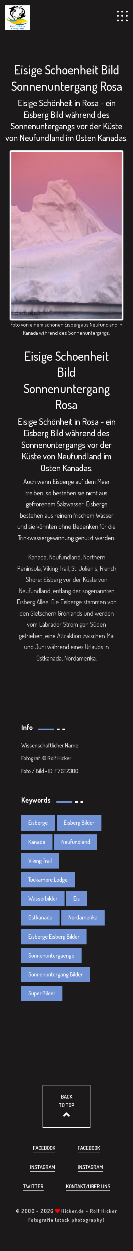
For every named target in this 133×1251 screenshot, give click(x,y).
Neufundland (75, 841)
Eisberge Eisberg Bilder (53, 936)
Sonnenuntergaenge (51, 955)
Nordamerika (83, 917)
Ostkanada (40, 917)
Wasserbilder (42, 898)
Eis (76, 898)
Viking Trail (40, 860)
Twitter (33, 1186)
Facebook (44, 1148)
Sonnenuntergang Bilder (55, 974)
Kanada (36, 841)
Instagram (42, 1167)
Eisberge (38, 822)
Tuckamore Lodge (48, 879)
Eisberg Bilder (79, 822)
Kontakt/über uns (88, 1186)
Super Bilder (41, 993)
